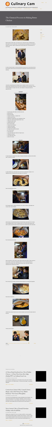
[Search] (42, 2)
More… (41, 8)
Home (6, 8)
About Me (11, 8)
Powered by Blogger (26, 423)
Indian (41, 37)
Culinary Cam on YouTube (18, 8)
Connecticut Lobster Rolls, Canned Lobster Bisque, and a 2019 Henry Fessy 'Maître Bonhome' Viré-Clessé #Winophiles (18, 391)
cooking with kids (42, 36)
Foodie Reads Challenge (27, 8)
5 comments (10, 403)
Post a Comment (11, 384)
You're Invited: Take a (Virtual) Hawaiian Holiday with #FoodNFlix (17, 409)
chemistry (41, 35)
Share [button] (41, 29)
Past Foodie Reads (35, 8)
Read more (31, 384)
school (26, 343)
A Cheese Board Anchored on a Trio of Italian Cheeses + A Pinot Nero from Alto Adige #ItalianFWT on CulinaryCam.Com (18, 374)
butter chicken (42, 34)
